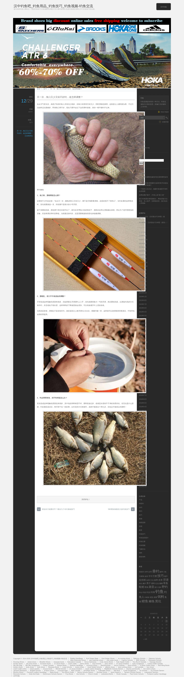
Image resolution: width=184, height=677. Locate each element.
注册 (140, 132)
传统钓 (141, 503)
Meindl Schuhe (61, 669)
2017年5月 (143, 361)
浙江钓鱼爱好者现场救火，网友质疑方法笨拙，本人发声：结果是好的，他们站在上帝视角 (153, 201)
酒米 (159, 587)
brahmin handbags (76, 665)
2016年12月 (143, 376)
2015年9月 (143, 429)
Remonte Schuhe (19, 674)
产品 (140, 500)
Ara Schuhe (80, 674)
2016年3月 (143, 410)
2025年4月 (143, 247)
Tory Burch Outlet (68, 672)
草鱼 (165, 583)
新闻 (140, 519)
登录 (140, 136)
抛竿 (166, 576)
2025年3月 (143, 251)
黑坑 (158, 601)
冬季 (146, 572)
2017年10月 (143, 350)
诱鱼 (146, 587)
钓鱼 (159, 591)
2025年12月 (143, 239)
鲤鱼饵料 (142, 557)
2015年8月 (143, 433)
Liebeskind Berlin (107, 674)
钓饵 (153, 592)
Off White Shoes (89, 670)
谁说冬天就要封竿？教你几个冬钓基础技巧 (58, 509)
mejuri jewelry (35, 669)
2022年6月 (143, 327)
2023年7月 (143, 304)
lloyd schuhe (132, 665)
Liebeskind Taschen (151, 672)
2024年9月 (143, 270)
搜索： (141, 158)
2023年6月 (143, 308)
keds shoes (30, 667)
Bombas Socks (102, 672)
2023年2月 (143, 319)
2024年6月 (143, 277)
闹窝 (155, 597)
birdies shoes (18, 667)
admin (30, 112)
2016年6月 (143, 399)
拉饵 (148, 580)
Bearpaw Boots (53, 667)
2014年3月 (143, 482)
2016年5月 (143, 403)
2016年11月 (143, 380)
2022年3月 (143, 331)
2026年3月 (143, 236)
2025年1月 (143, 258)
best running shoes (125, 667)
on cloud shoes (59, 663)
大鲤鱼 (141, 576)
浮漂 (165, 579)
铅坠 (151, 597)
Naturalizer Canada (74, 662)
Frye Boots (69, 674)
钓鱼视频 (142, 545)
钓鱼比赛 (142, 541)
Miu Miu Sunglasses (32, 665)
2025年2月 (143, 255)
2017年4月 (143, 365)
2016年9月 (143, 388)
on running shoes (124, 658)
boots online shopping (93, 669)
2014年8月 (143, 479)
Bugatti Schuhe (35, 670)
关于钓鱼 (163, 7)
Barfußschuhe (105, 665)
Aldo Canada (75, 670)
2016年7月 (143, 395)
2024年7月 (143, 274)
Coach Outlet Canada (155, 663)
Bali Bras (117, 670)
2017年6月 (143, 357)
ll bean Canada (48, 665)
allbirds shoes (110, 667)
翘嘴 (161, 583)
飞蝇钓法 (142, 549)
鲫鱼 (152, 601)
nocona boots (47, 669)
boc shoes (150, 667)
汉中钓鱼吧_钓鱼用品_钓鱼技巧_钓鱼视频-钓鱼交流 (53, 6)
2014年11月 (143, 467)
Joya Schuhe (96, 663)
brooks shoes (18, 663)
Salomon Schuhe (139, 658)
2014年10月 (143, 471)
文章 (142, 140)
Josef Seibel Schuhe (94, 667)
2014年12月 (143, 463)
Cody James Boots (106, 662)
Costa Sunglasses (129, 670)
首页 (38, 89)
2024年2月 (143, 293)
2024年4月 (143, 285)
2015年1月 (143, 460)
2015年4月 (143, 448)
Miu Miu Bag (17, 665)
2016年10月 (143, 384)
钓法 (148, 592)
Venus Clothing (119, 665)
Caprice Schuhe (127, 660)
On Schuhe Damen (157, 670)
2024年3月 (143, 289)
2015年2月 (143, 456)
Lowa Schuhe (67, 667)
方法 (152, 580)
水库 (160, 580)
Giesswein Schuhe (155, 660)
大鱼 (164, 572)
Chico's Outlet (93, 674)
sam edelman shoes (96, 660)
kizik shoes (41, 667)
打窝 (155, 576)
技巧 (45, 89)
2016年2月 (143, 414)
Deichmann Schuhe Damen (52, 674)
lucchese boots (45, 663)
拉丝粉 (142, 580)
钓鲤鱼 (147, 597)
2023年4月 (143, 312)
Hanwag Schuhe (155, 662)
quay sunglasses (138, 663)
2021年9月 (143, 346)
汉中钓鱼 (16, 676)
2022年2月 (143, 334)
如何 (146, 576)
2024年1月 (143, 296)
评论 (142, 144)
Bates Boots (54, 672)
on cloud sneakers (122, 663)
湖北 (140, 583)
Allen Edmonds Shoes (78, 660)
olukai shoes (31, 662)
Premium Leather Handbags (37, 672)
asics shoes (109, 663)
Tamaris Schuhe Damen (132, 672)
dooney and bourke (133, 669)
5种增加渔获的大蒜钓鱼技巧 (119, 509)
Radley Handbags (76, 658)
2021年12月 (143, 342)
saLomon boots (31, 663)
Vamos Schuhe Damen (85, 672)
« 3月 (145, 639)
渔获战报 (142, 522)
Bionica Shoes (18, 672)
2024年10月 (143, 266)
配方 (156, 587)
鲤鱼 (145, 601)
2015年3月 (143, 452)
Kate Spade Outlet (122, 662)
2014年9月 (143, 475)
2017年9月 (143, 353)
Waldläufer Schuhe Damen (113, 669)
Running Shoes (18, 662)
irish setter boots (112, 660)
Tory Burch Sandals (139, 662)
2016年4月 (143, 406)
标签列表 (165, 122)
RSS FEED (165, 112)
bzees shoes (79, 667)
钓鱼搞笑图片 (143, 538)
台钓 (140, 507)
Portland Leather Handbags (156, 674)
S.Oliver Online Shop (147, 665)
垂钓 (155, 571)
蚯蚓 (141, 586)
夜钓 (140, 511)
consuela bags (62, 670)
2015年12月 (143, 422)
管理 (140, 526)
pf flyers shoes (49, 670)
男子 (148, 583)
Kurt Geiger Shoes (108, 658)
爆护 (144, 583)
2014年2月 (143, 486)
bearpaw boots (59, 662)
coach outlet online (20, 669)
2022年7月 (143, 323)
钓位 (140, 592)
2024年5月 (143, 281)
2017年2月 (143, 369)
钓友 (144, 592)
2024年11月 (143, 262)
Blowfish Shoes (45, 662)
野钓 (165, 586)
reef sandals (139, 667)
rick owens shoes (149, 669)
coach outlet (72, 663)
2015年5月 (143, 444)
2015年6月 (143, 441)
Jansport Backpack (20, 670)
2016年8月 (143, 391)
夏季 (161, 572)
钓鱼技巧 (142, 534)
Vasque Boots (62, 665)
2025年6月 (143, 243)
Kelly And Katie (34, 674)
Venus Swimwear (90, 662)
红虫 (157, 583)
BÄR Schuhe (140, 660)
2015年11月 (143, 425)
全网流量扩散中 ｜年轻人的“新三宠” (151, 195)
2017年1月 (143, 372)
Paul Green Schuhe (137, 674)
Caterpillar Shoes (104, 670)
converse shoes (91, 665)
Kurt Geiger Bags (92, 658)
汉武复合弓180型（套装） (157, 222)
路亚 (140, 530)
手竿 (150, 576)
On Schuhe (143, 670)
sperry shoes (84, 663)
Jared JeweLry (116, 672)
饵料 (140, 553)
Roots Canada (121, 674)
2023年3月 (143, 315)
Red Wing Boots (163, 665)
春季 (156, 580)
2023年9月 (143, 300)
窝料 (153, 583)
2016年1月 (143, 418)
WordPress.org (144, 147)
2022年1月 (143, 338)
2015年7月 (143, 437)
